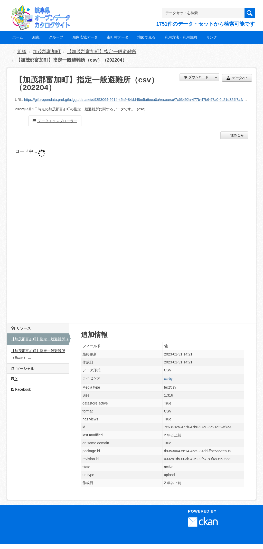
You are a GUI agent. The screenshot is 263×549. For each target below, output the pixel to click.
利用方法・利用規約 (181, 37)
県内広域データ (85, 37)
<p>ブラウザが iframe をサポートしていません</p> (131, 230)
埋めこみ (236, 135)
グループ (56, 37)
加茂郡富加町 (47, 51)
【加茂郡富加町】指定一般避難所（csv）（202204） (71, 60)
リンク (211, 37)
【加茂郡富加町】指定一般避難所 (101, 51)
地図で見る (146, 37)
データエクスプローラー (55, 121)
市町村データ (117, 37)
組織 (36, 37)
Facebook (21, 389)
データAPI (237, 78)
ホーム (17, 37)
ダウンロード (196, 77)
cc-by (168, 379)
